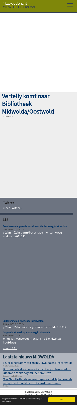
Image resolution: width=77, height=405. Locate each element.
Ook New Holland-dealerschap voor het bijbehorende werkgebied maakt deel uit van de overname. (37, 381)
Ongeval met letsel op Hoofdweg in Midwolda (26, 332)
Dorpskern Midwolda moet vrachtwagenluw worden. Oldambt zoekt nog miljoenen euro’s (37, 371)
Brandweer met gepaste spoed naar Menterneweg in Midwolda (35, 226)
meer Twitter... (12, 208)
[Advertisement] (38, 52)
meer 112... (10, 348)
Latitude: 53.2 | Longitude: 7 (38, 394)
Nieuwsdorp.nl (15, 3)
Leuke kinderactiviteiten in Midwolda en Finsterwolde (37, 363)
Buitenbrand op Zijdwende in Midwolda (23, 321)
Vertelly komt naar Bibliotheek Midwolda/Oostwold (28, 103)
